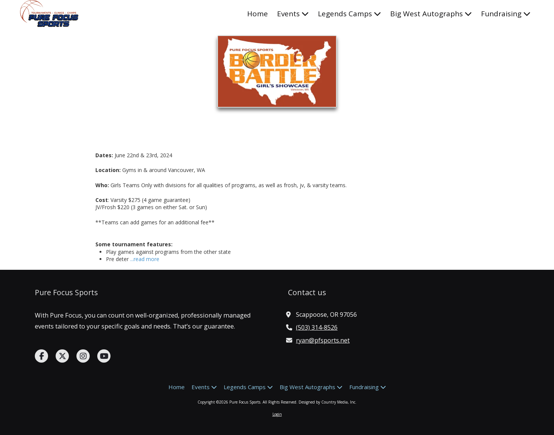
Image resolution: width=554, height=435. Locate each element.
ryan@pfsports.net (323, 340)
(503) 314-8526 (317, 327)
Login (277, 414)
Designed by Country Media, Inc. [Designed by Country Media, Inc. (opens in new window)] (327, 402)
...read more (144, 259)
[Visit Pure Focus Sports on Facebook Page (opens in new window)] (41, 356)
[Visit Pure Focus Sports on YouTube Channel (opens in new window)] (103, 356)
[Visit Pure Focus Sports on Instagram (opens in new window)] (83, 356)
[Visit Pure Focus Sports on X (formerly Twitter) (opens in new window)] (62, 356)
